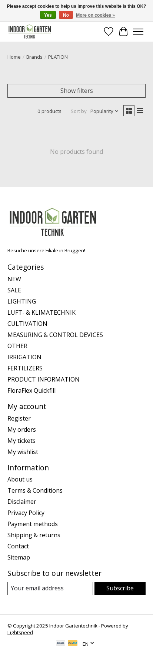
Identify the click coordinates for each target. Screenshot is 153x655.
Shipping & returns (33, 535)
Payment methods (32, 524)
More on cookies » (95, 15)
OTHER (17, 346)
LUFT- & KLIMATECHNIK (41, 312)
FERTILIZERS (25, 368)
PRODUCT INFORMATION (43, 379)
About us (20, 479)
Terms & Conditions (35, 490)
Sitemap (18, 557)
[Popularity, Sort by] (104, 111)
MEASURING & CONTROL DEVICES (55, 335)
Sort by (79, 111)
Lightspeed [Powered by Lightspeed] (20, 632)
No (66, 15)
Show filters (76, 91)
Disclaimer (21, 501)
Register (19, 418)
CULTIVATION (27, 324)
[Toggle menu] (138, 31)
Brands (34, 56)
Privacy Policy (25, 513)
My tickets (21, 441)
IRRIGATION (24, 357)
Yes (48, 15)
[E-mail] (50, 588)
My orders (21, 429)
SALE (14, 290)
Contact (18, 546)
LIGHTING (21, 301)
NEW (14, 279)
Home (14, 56)
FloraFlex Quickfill (31, 390)
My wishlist (22, 452)
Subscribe (120, 588)
